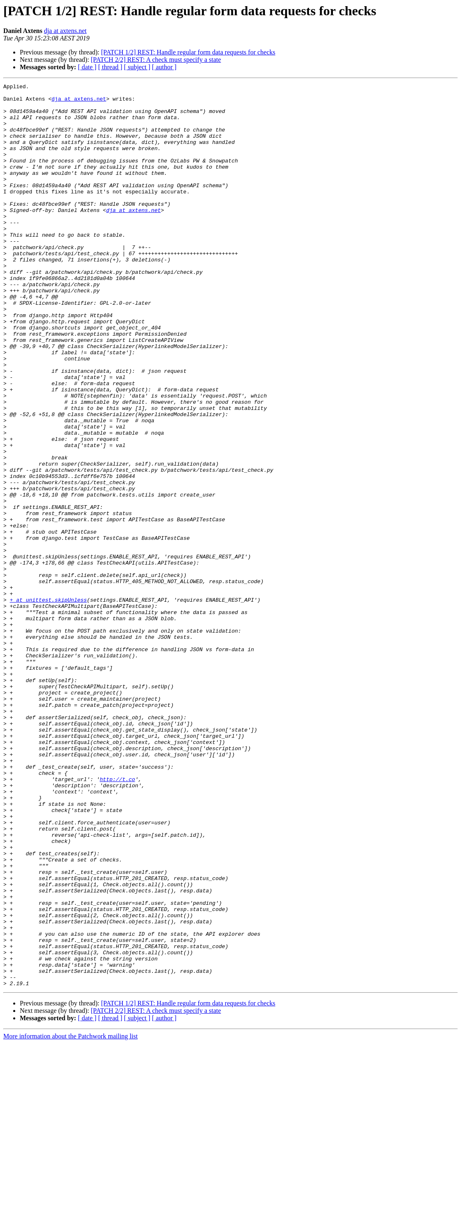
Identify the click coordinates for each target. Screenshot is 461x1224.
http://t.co (117, 919)
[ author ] (164, 67)
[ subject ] (137, 67)
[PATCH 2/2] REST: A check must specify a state (156, 59)
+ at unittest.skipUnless (48, 703)
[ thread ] (110, 67)
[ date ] (87, 67)
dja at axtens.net (65, 30)
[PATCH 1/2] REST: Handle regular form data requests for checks (188, 52)
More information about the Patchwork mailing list (70, 1216)
